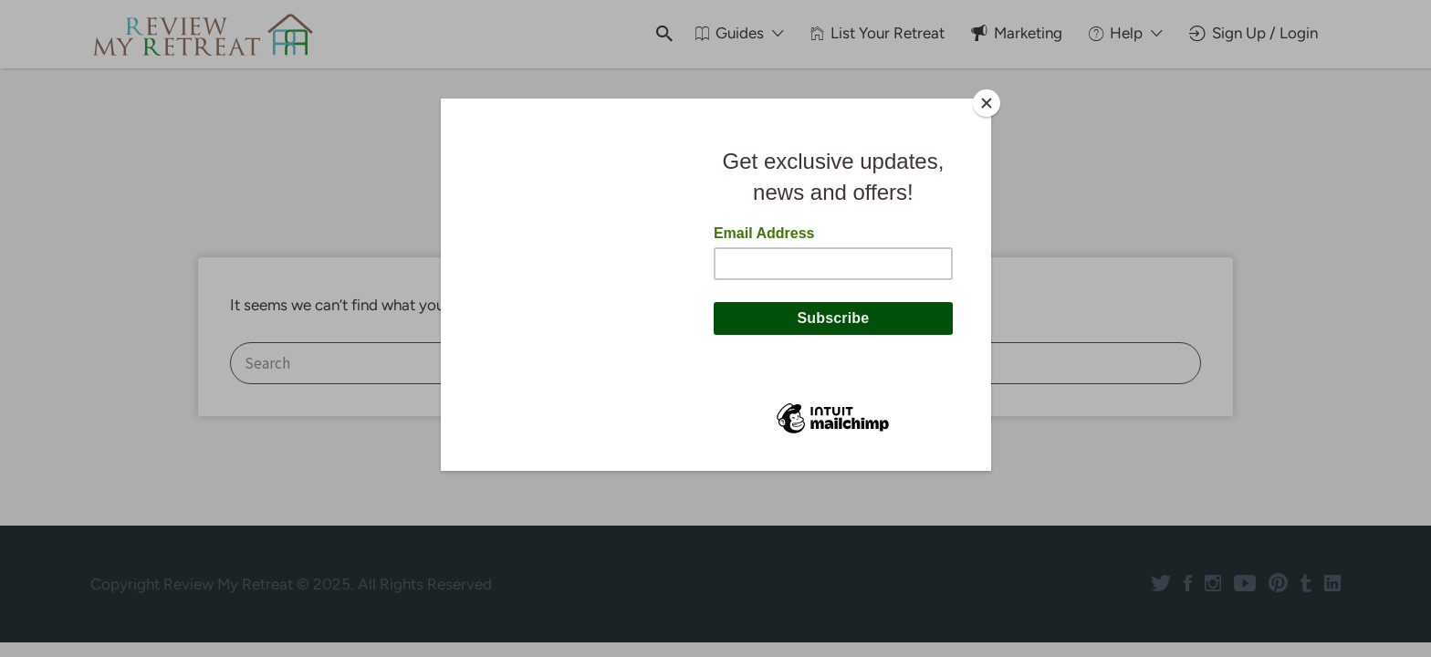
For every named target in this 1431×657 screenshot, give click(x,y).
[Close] (986, 103)
